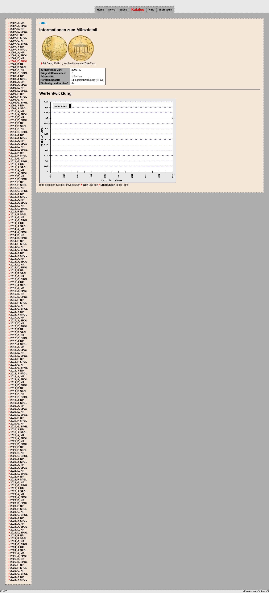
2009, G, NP (17, 99)
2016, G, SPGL (19, 308)
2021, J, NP (17, 459)
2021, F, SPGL (18, 450)
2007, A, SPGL (18, 26)
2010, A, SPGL (18, 114)
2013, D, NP (17, 205)
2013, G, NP (17, 217)
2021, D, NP (17, 441)
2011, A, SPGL (18, 143)
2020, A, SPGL (18, 408)
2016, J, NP (17, 311)
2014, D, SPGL (18, 238)
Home (100, 9)
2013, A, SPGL (18, 202)
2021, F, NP (17, 447)
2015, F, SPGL (18, 273)
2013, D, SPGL (18, 208)
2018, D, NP (17, 353)
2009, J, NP (17, 105)
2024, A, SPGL (18, 526)
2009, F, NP (17, 93)
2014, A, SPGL (18, 232)
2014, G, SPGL (19, 249)
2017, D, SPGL (18, 326)
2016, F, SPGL (18, 302)
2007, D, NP (17, 29)
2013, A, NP (17, 199)
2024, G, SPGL (19, 544)
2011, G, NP (17, 158)
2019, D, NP (17, 382)
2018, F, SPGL (18, 361)
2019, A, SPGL (18, 379)
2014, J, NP (17, 252)
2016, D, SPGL (18, 297)
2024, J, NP (17, 547)
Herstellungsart (50, 79)
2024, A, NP (17, 523)
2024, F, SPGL (18, 538)
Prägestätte (47, 76)
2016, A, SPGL (18, 291)
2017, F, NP (17, 329)
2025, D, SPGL (18, 562)
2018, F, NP (17, 358)
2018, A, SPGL (18, 350)
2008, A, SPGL (18, 55)
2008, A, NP (17, 52)
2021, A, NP (17, 435)
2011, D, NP (17, 146)
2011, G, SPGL (19, 161)
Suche (123, 9)
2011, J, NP (17, 164)
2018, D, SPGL (18, 355)
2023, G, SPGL (19, 514)
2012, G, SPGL (19, 191)
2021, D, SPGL (18, 444)
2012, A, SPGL (18, 173)
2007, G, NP (17, 40)
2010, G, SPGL (19, 132)
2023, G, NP (17, 512)
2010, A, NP (17, 111)
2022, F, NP (17, 476)
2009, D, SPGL (18, 90)
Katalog (137, 10)
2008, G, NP (17, 70)
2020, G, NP (17, 423)
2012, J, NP (17, 193)
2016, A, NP (17, 288)
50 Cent (46, 63)
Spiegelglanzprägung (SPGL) (87, 79)
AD (79, 69)
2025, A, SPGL (18, 556)
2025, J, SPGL (18, 579)
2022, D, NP (17, 470)
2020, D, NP (17, 411)
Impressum (165, 9)
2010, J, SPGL (18, 138)
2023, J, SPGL (18, 520)
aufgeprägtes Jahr (51, 69)
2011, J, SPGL (18, 167)
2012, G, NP (17, 188)
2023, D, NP (17, 500)
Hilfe (151, 9)
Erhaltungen (107, 184)
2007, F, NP (17, 34)
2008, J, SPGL (18, 79)
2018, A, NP (17, 347)
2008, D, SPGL (18, 61)
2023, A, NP (17, 494)
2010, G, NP (17, 129)
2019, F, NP (17, 388)
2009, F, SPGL (18, 96)
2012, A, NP (17, 170)
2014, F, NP (17, 241)
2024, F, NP (17, 535)
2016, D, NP (17, 294)
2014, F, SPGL (18, 244)
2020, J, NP (17, 429)
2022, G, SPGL (19, 485)
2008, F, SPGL (18, 67)
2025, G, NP (17, 570)
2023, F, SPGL (18, 509)
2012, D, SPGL (18, 179)
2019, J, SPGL (18, 403)
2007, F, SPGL (18, 37)
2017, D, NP (17, 323)
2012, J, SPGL (18, 196)
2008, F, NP (17, 64)
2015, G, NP (17, 276)
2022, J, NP (17, 488)
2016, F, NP (17, 299)
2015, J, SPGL (18, 285)
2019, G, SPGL (19, 397)
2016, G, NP (17, 305)
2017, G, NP (17, 335)
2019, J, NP (17, 400)
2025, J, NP (17, 576)
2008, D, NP (17, 58)
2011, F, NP (17, 152)
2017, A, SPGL (18, 320)
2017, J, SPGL (18, 344)
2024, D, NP (17, 529)
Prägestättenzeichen (53, 73)
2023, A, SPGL (18, 497)
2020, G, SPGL (19, 426)
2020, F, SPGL (18, 420)
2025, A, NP (17, 553)
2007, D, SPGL (18, 32)
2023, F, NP (17, 506)
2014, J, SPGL (18, 255)
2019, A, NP (17, 376)
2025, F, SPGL (18, 567)
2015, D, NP (17, 264)
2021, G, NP (17, 453)
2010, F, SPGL (18, 126)
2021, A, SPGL (18, 438)
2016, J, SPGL (18, 314)
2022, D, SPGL (18, 473)
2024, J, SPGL (18, 550)
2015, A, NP (17, 258)
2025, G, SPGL (19, 573)
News (111, 9)
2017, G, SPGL (19, 338)
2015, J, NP (17, 282)
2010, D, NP (17, 117)
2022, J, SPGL (18, 491)
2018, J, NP (17, 370)
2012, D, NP (17, 176)
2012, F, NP (17, 182)
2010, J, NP (17, 135)
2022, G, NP (17, 482)
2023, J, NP (17, 517)
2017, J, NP (17, 341)
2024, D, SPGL (18, 532)
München (76, 76)
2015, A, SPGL (18, 261)
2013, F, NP (17, 211)
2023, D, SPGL (18, 503)
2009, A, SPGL (18, 85)
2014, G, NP (17, 246)
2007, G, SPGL (19, 43)
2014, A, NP (17, 229)
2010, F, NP (17, 123)
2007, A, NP (17, 23)
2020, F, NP (17, 417)
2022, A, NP (17, 464)
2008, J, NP (17, 76)
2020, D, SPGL (18, 414)
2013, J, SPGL (18, 226)
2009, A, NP (17, 82)
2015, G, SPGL (19, 279)
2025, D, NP (17, 559)
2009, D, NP (17, 87)
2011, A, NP (17, 140)
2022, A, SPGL (18, 467)
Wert (84, 184)
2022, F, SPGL (18, 479)
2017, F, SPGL (18, 332)
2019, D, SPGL (18, 385)
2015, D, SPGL (18, 267)
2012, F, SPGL (18, 185)
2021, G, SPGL (19, 456)
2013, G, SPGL (19, 220)
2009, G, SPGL (19, 102)
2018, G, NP (17, 364)
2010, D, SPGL (18, 120)
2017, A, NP (17, 317)
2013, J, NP (17, 223)
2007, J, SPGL (18, 49)
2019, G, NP (17, 394)
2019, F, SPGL (18, 391)
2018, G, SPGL (19, 367)
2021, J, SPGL (18, 461)
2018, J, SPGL (18, 373)
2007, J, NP (17, 46)
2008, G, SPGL (19, 73)
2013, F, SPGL (18, 214)
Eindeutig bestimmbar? (55, 83)
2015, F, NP (17, 270)
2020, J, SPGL (18, 432)
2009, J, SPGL (18, 108)
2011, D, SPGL (18, 149)
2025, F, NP (17, 565)
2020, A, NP (17, 406)
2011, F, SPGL (18, 155)
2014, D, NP (17, 235)
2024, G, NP (17, 541)
